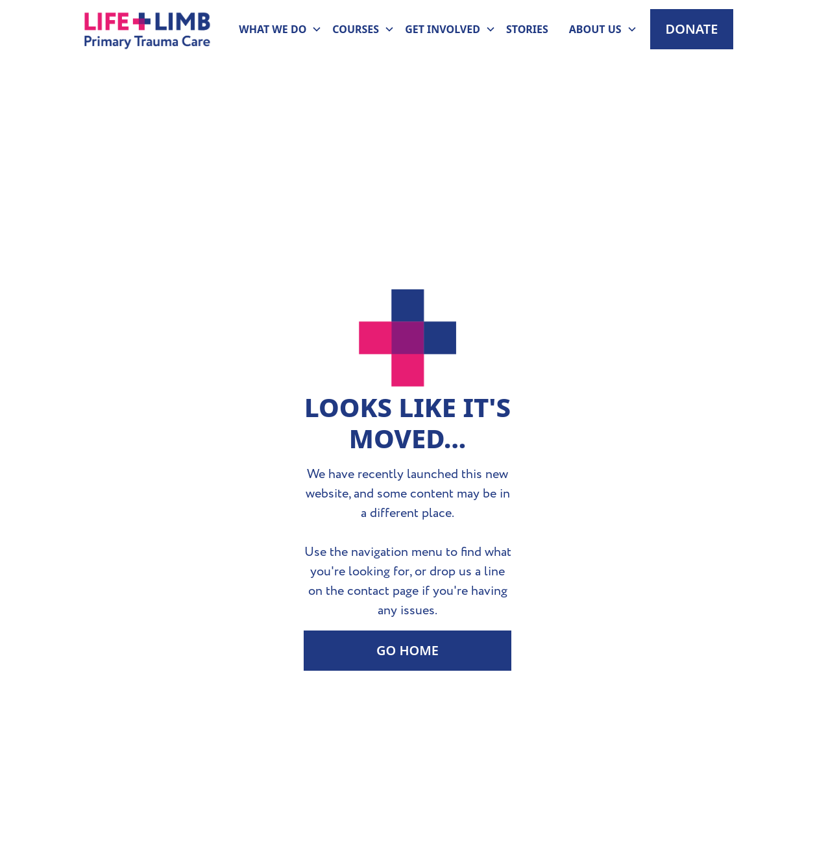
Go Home (407, 650)
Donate (692, 29)
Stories (527, 29)
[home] (147, 29)
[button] (275, 29)
